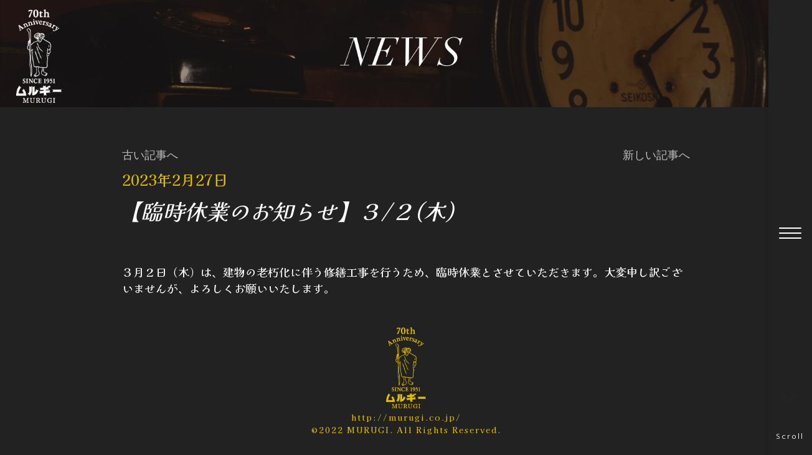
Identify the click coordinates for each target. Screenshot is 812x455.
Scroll (790, 414)
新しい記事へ (656, 155)
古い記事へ (150, 155)
